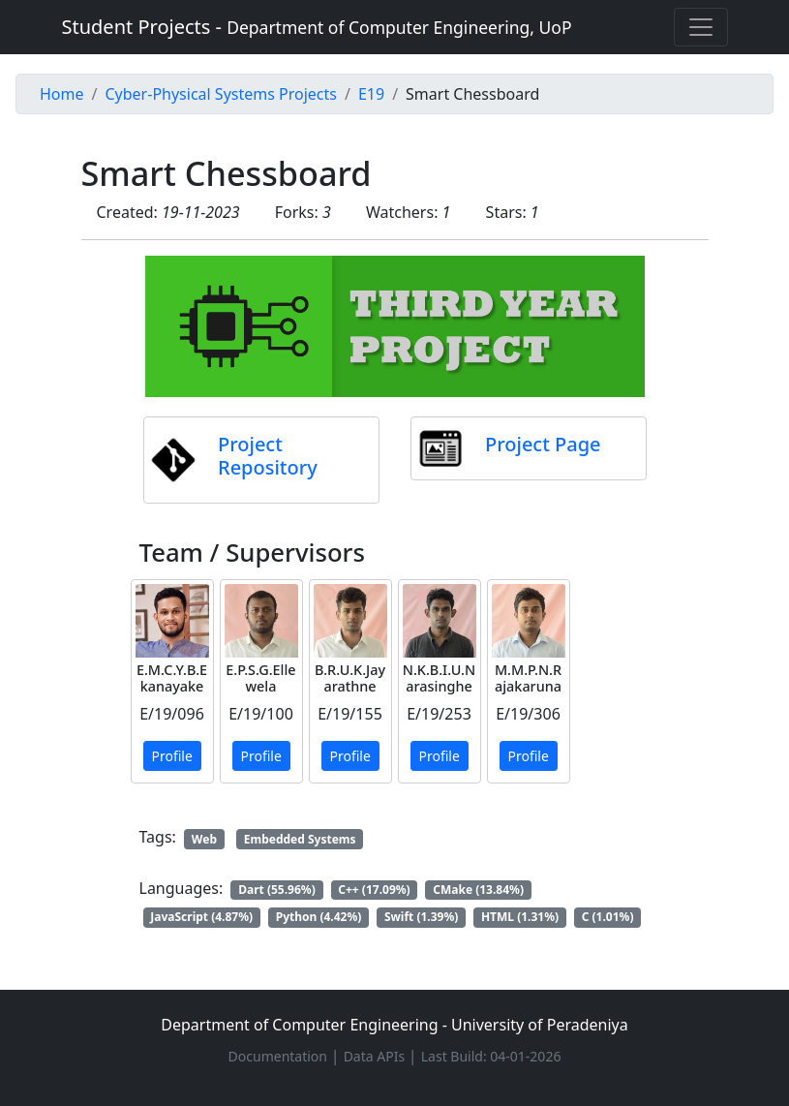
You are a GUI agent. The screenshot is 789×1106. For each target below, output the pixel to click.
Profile (172, 756)
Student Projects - (317, 27)
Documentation (279, 1056)
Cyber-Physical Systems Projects (220, 94)
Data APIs (376, 1056)
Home (62, 94)
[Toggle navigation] (701, 27)
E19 (371, 94)
